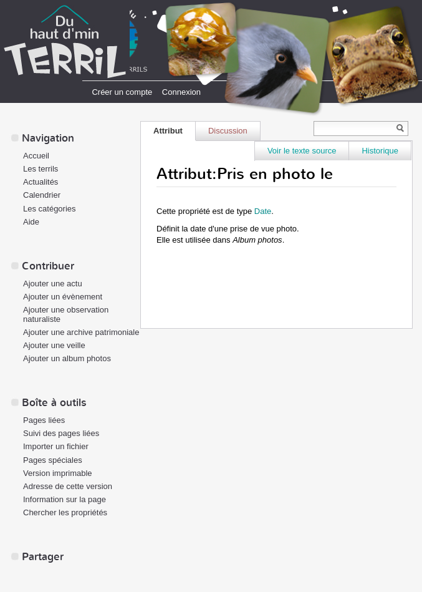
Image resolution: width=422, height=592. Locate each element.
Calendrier (41, 195)
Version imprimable (57, 473)
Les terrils (40, 168)
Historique (380, 150)
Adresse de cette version (67, 486)
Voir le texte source (302, 150)
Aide (31, 221)
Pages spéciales (52, 460)
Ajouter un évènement (62, 296)
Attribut (168, 130)
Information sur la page (64, 499)
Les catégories (49, 208)
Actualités (40, 182)
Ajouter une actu (52, 283)
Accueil (36, 155)
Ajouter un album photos (67, 358)
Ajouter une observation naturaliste (65, 314)
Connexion (181, 92)
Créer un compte (122, 92)
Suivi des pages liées (61, 433)
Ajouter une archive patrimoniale (81, 332)
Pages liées (44, 420)
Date (262, 211)
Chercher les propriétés (65, 512)
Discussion (227, 130)
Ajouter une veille (54, 345)
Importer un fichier (56, 446)
